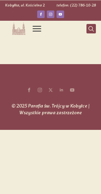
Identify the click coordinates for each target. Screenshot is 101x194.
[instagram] (50, 14)
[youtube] (60, 14)
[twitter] (50, 90)
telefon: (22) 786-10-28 (76, 5)
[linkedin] (61, 90)
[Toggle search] (91, 28)
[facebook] (41, 14)
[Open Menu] (37, 29)
